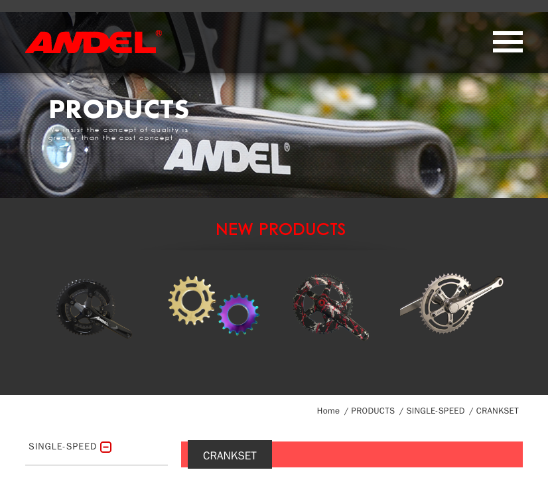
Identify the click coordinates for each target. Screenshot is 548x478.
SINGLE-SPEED (435, 410)
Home (328, 410)
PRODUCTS (373, 410)
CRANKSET (497, 410)
